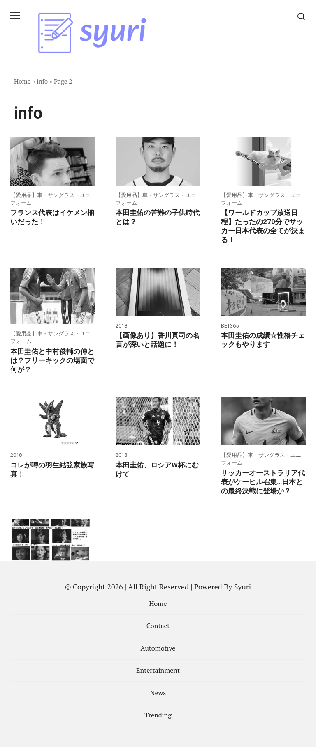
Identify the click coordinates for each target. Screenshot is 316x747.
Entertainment (158, 670)
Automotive (158, 648)
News (158, 692)
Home (22, 81)
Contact (158, 625)
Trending (158, 715)
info (42, 81)
